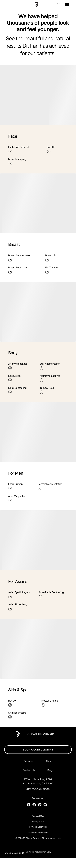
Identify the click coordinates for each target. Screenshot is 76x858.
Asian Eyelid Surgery (19, 594)
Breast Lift (50, 258)
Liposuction (14, 378)
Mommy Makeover (50, 378)
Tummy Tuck (47, 390)
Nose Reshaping (17, 161)
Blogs (50, 770)
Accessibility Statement (38, 832)
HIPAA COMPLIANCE (38, 827)
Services (28, 761)
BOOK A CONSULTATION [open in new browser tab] (38, 749)
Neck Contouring (17, 390)
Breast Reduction (17, 270)
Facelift (51, 149)
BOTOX (12, 703)
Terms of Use (38, 816)
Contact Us (29, 770)
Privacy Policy (38, 821)
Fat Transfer (51, 270)
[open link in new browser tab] (28, 804)
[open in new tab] (38, 781)
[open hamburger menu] (67, 4)
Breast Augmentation (19, 258)
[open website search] (59, 4)
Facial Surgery (15, 486)
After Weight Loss (17, 366)
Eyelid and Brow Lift (18, 149)
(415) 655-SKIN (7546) (38, 789)
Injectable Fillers (49, 703)
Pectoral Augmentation (50, 486)
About (49, 761)
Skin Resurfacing (17, 715)
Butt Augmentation (50, 366)
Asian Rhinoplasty (17, 606)
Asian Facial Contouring (51, 594)
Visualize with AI (14, 853)
